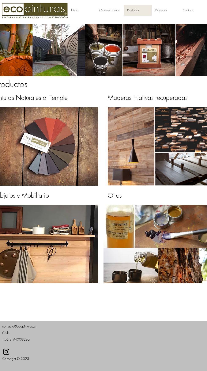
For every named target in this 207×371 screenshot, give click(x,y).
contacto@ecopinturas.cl (19, 326)
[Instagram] (6, 352)
